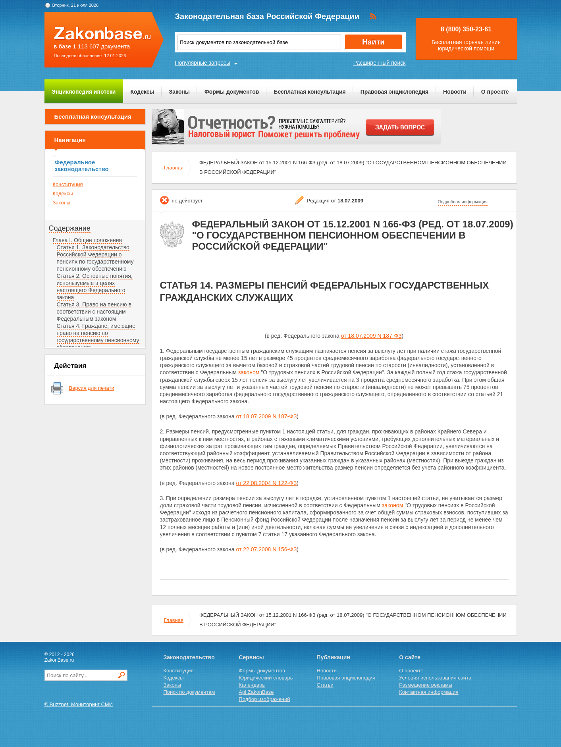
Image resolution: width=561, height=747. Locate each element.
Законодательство (189, 657)
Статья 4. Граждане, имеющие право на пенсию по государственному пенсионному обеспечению (98, 336)
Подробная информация (463, 201)
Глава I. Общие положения (87, 240)
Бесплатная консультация (309, 92)
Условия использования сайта (435, 678)
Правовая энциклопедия (394, 92)
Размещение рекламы (425, 685)
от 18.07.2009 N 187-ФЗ (371, 336)
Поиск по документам (189, 692)
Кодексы (142, 92)
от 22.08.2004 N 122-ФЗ (266, 483)
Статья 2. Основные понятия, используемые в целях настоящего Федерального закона (95, 286)
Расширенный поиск (379, 63)
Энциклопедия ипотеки (84, 92)
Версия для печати (91, 388)
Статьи (325, 685)
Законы (179, 92)
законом (248, 372)
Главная (173, 168)
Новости (455, 92)
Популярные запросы (203, 63)
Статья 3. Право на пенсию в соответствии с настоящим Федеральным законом (94, 311)
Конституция (68, 184)
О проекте (495, 92)
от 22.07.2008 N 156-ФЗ (266, 549)
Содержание (70, 228)
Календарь (252, 685)
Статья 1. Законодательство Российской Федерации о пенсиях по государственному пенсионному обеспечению (95, 258)
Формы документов (231, 92)
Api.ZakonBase (256, 692)
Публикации (333, 657)
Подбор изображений (264, 699)
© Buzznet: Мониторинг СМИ (78, 704)
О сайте (409, 657)
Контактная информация (428, 692)
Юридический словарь (266, 678)
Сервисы (251, 657)
